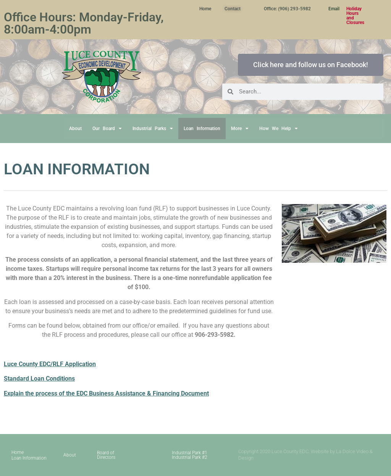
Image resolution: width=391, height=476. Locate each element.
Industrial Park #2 (189, 457)
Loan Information (202, 128)
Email (333, 8)
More (240, 128)
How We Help (278, 128)
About (75, 128)
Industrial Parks (152, 128)
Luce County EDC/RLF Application (50, 364)
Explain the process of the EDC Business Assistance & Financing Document (106, 393)
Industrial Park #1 (189, 452)
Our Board (107, 128)
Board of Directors (106, 455)
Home (205, 8)
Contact (233, 8)
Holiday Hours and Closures (355, 15)
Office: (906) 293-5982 (287, 8)
